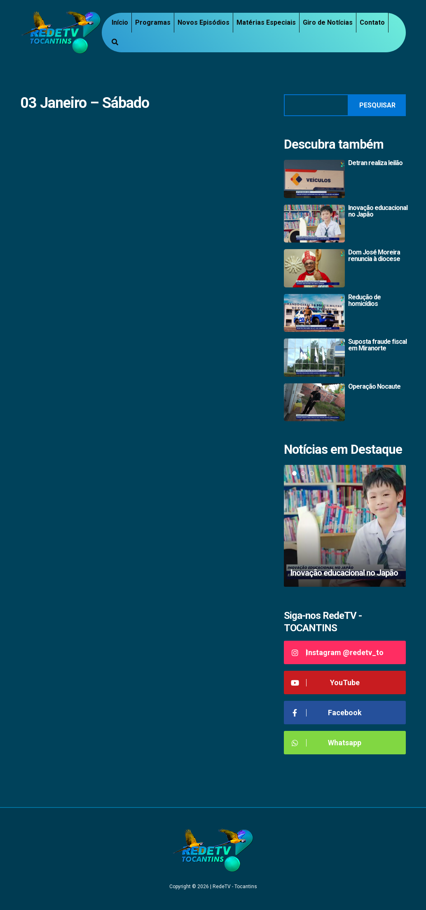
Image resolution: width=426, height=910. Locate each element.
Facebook (326, 712)
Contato (372, 22)
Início (120, 22)
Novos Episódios (203, 22)
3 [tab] (311, 473)
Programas (153, 22)
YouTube (325, 682)
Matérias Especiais (266, 22)
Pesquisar (377, 105)
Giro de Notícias (328, 22)
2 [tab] (303, 473)
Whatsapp (325, 742)
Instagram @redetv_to (337, 652)
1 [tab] (294, 473)
